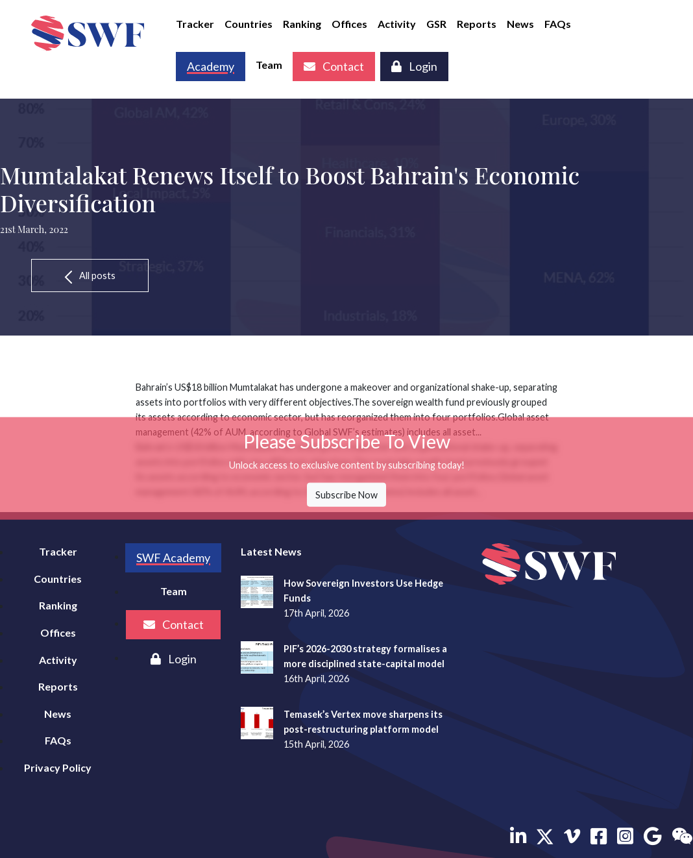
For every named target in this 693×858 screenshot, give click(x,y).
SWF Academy (173, 557)
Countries (249, 24)
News (520, 24)
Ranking (302, 24)
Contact (334, 66)
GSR (436, 24)
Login (414, 66)
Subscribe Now (346, 494)
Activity (397, 24)
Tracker (195, 24)
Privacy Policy (57, 767)
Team (269, 64)
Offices (349, 24)
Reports (476, 24)
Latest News (271, 551)
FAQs (557, 24)
